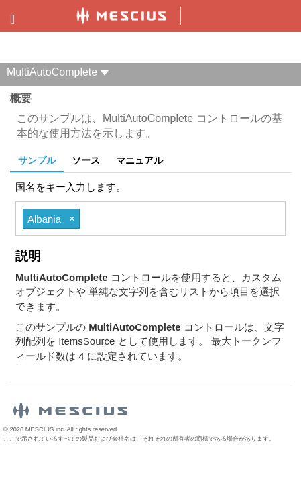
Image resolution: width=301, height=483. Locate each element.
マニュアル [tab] (139, 160)
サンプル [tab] (37, 160)
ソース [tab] (86, 160)
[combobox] (176, 219)
